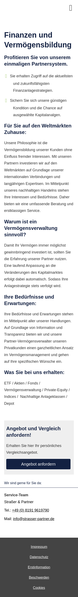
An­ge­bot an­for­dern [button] (38, 464)
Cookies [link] (39, 587)
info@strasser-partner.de (33, 519)
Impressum (39, 547)
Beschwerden (39, 577)
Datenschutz (39, 557)
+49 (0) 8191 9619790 (30, 510)
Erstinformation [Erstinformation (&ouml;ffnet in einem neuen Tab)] (39, 567)
